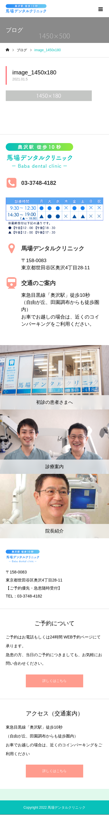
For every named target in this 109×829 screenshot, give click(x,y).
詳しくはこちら (54, 681)
